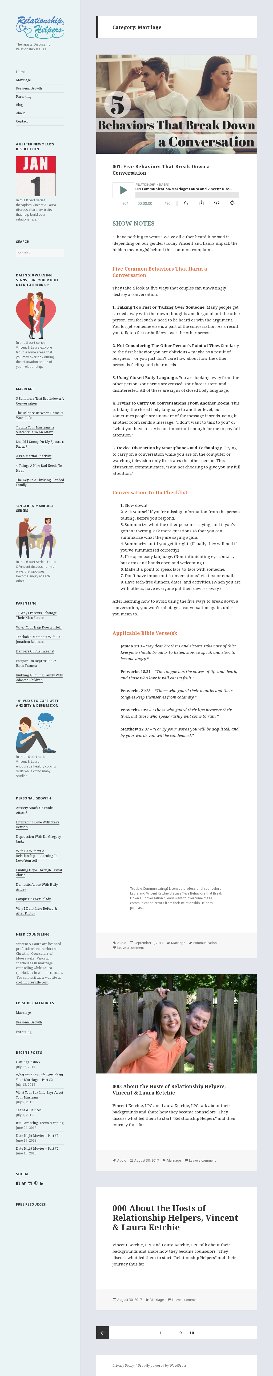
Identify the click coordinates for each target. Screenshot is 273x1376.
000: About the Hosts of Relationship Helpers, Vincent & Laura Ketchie (169, 1089)
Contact (22, 121)
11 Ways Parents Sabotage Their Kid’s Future (36, 615)
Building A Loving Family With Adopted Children (39, 677)
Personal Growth (29, 88)
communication (205, 943)
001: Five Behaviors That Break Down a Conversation (161, 169)
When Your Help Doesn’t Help (39, 627)
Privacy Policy (123, 1365)
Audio (121, 943)
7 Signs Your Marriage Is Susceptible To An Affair (35, 429)
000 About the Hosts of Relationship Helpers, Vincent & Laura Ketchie (175, 1217)
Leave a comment (130, 947)
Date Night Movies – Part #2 (37, 1148)
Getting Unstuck (28, 1062)
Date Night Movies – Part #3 (37, 1135)
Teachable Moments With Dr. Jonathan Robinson (38, 639)
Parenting (23, 96)
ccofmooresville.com (32, 982)
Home (21, 72)
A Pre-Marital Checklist (33, 456)
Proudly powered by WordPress (162, 1365)
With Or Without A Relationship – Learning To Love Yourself (37, 856)
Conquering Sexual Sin (33, 899)
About (20, 113)
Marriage (23, 80)
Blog (19, 105)
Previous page (102, 1332)
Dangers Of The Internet (35, 651)
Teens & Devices (29, 1110)
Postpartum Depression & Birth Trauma (36, 663)
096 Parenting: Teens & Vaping (39, 1123)
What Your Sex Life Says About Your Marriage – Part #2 (39, 1077)
